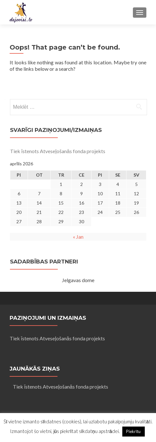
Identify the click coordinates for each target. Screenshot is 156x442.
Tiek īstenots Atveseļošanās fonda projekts (57, 151)
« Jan (78, 237)
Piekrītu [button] (133, 431)
